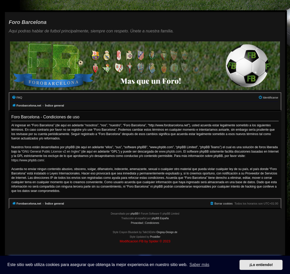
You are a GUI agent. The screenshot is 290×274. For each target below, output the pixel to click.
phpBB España (160, 218)
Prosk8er (155, 236)
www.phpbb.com (170, 151)
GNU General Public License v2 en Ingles (50, 151)
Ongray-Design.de (166, 232)
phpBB (134, 213)
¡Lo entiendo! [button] (261, 265)
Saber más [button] (199, 264)
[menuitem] (17, 97)
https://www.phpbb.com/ (27, 160)
